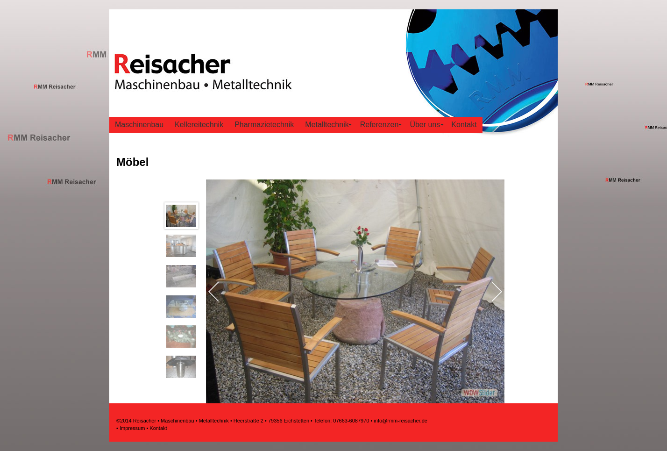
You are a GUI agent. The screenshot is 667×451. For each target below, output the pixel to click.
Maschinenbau (139, 125)
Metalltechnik (326, 125)
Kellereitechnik (199, 125)
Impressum (132, 428)
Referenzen (379, 125)
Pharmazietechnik (264, 125)
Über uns (425, 125)
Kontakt (463, 125)
